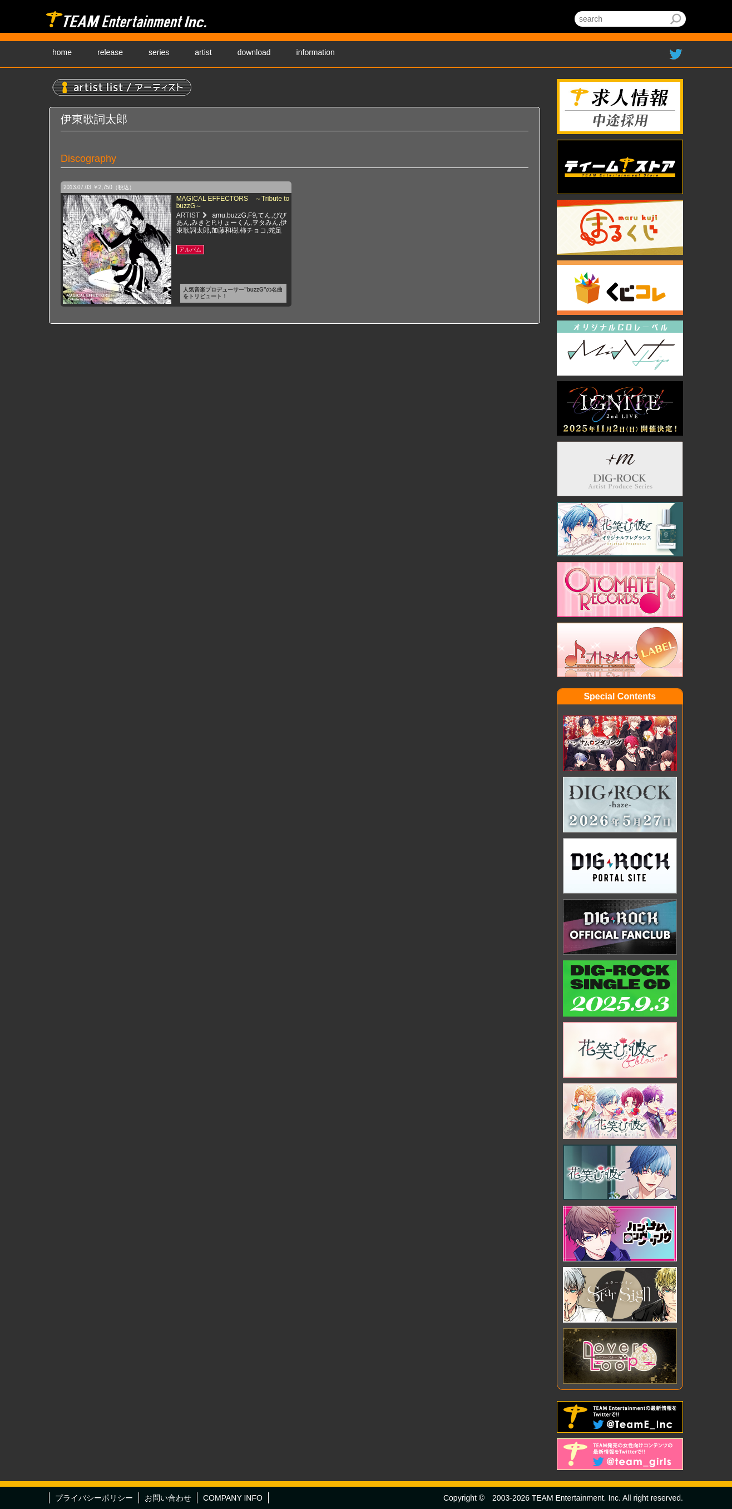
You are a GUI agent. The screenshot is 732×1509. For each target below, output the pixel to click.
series (159, 52)
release (110, 52)
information (315, 52)
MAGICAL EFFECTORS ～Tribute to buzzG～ (233, 202)
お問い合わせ (168, 1497)
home (62, 52)
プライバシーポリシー (94, 1497)
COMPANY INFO (233, 1497)
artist (203, 52)
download (254, 52)
